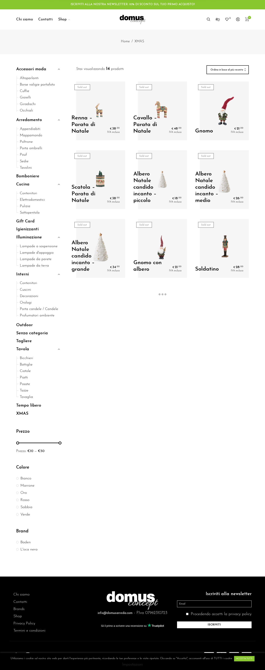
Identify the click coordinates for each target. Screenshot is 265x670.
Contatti (20, 602)
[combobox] (227, 70)
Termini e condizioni (29, 630)
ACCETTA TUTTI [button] (244, 659)
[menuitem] (27, 19)
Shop (17, 616)
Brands (18, 609)
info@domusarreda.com (115, 613)
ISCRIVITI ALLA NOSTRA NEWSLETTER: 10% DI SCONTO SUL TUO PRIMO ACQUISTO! (132, 4)
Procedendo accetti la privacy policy (221, 614)
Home (125, 41)
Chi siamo (21, 594)
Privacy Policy (24, 623)
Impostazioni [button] (132, 664)
